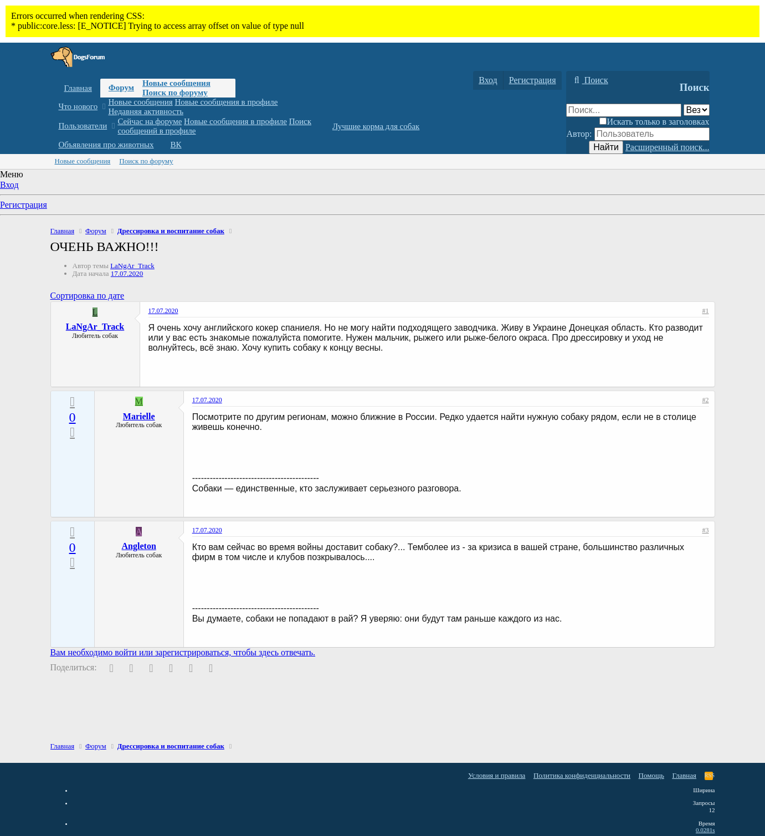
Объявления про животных (106, 144)
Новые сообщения (176, 83)
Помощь (651, 775)
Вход (9, 184)
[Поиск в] (697, 110)
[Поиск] (590, 80)
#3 (705, 530)
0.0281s (705, 830)
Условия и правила (497, 775)
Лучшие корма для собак (375, 126)
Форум (121, 87)
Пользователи (83, 125)
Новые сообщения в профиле (226, 102)
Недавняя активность (145, 111)
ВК (176, 144)
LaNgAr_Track (132, 265)
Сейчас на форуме (149, 121)
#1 (705, 311)
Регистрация (23, 204)
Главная (78, 88)
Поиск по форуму (175, 92)
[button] (104, 107)
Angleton (139, 546)
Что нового (78, 106)
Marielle (139, 416)
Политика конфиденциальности (581, 775)
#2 (705, 400)
